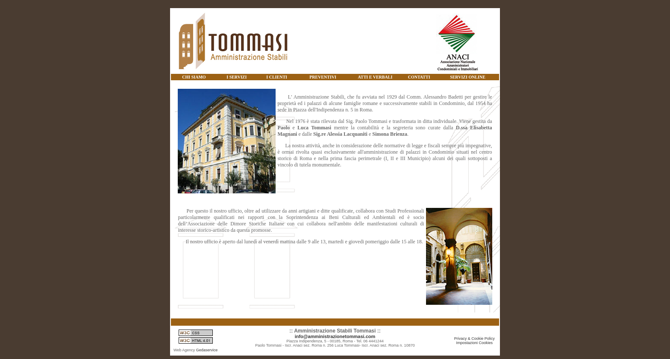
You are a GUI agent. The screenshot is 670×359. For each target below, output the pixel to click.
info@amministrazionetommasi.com (335, 336)
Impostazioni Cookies (474, 343)
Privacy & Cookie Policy (474, 338)
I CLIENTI (276, 77)
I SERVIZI (236, 77)
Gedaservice (207, 350)
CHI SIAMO (194, 77)
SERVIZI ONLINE (467, 77)
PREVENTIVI (322, 77)
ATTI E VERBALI (375, 77)
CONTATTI (419, 77)
